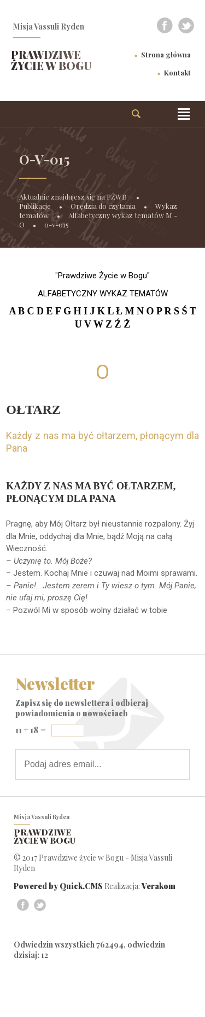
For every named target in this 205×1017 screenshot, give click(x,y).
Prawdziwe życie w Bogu (51, 60)
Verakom (158, 886)
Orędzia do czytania (103, 206)
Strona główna (166, 54)
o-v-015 (56, 224)
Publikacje (35, 206)
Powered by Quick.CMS (58, 886)
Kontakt (177, 72)
